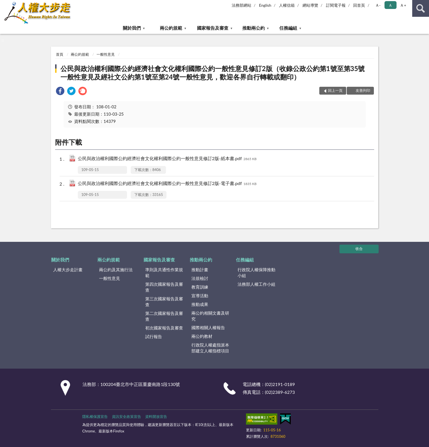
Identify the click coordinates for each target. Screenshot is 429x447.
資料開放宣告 (156, 416)
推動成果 (199, 304)
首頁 (59, 54)
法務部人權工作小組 (256, 284)
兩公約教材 (201, 336)
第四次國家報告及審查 (164, 287)
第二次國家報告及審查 (164, 316)
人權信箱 (287, 5)
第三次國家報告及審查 (164, 301)
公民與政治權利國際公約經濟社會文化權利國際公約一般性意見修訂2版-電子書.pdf (167, 184)
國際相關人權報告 (208, 327)
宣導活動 (199, 295)
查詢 (420, 8)
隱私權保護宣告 (95, 416)
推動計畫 (199, 269)
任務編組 (288, 28)
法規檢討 (199, 278)
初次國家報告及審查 (164, 327)
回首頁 (359, 5)
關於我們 (132, 28)
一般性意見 (106, 54)
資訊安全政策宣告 (126, 416)
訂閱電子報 (336, 5)
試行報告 (153, 336)
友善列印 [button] (363, 90)
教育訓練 (199, 286)
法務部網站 (241, 5)
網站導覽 (310, 5)
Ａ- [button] (378, 5)
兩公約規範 (171, 28)
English (265, 5)
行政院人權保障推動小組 (256, 272)
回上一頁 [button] (335, 90)
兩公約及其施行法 (116, 269)
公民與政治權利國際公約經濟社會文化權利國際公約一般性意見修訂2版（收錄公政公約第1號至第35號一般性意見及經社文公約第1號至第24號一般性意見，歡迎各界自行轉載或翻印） (212, 72)
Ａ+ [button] (403, 5)
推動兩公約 (253, 28)
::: (4, 4)
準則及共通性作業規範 (164, 272)
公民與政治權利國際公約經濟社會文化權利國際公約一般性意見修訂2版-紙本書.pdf (167, 159)
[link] (60, 92)
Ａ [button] (390, 5)
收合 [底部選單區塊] (359, 248)
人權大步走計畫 (68, 269)
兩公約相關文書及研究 (210, 315)
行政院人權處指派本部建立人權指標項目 (210, 347)
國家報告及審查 (212, 28)
